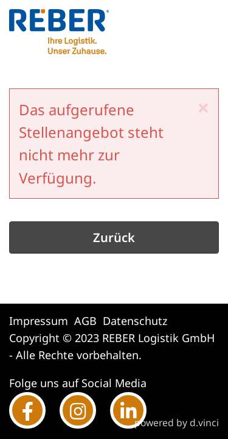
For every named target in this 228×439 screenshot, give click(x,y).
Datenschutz (135, 320)
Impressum (38, 320)
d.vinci (204, 422)
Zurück (114, 237)
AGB (85, 320)
